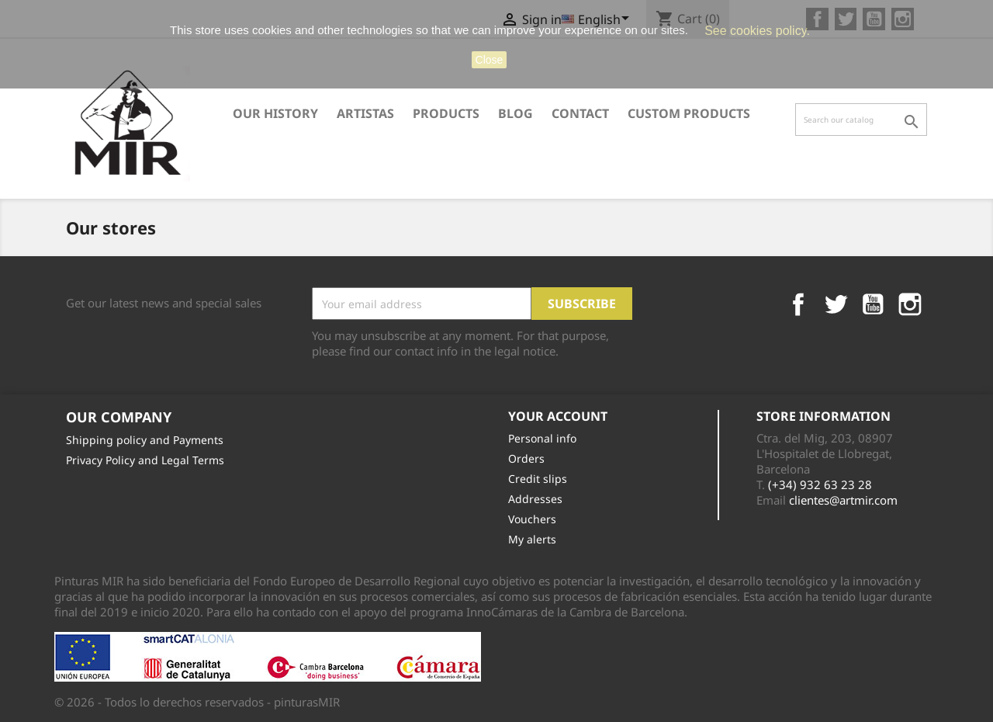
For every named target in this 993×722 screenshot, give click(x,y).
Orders (526, 458)
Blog (515, 113)
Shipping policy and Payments (144, 439)
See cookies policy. (757, 30)
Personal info (542, 438)
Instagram (910, 304)
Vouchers (532, 519)
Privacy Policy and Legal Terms (145, 460)
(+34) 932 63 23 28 (820, 484)
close (489, 60)
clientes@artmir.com (843, 500)
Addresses (535, 498)
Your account (557, 416)
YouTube (872, 304)
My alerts (532, 539)
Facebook (798, 304)
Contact (580, 113)
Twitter (835, 304)
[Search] (861, 119)
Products (446, 113)
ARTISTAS (365, 113)
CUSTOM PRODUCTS (689, 113)
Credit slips (537, 478)
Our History (275, 113)
